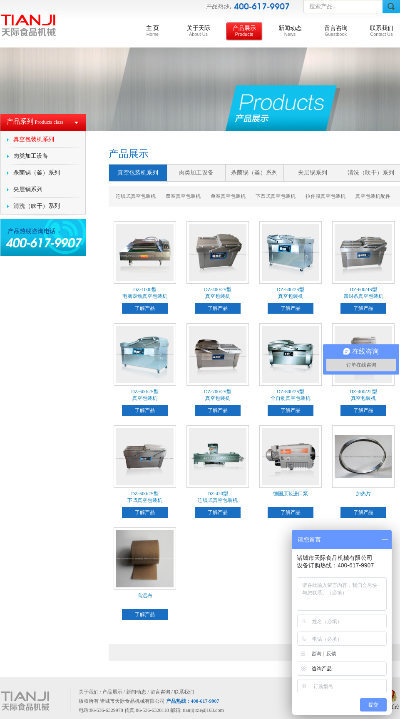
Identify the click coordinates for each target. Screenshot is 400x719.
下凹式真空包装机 (276, 196)
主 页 (152, 31)
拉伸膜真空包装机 (325, 196)
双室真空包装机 (183, 196)
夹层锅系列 (27, 189)
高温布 (144, 596)
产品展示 (244, 31)
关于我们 (89, 692)
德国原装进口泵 (290, 494)
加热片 (363, 494)
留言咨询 (336, 31)
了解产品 (145, 308)
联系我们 (381, 31)
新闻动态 (290, 31)
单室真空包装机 (228, 196)
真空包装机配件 (372, 196)
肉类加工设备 (30, 156)
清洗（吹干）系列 (36, 206)
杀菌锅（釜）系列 (36, 173)
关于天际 (198, 31)
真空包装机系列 (33, 139)
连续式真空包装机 (136, 196)
